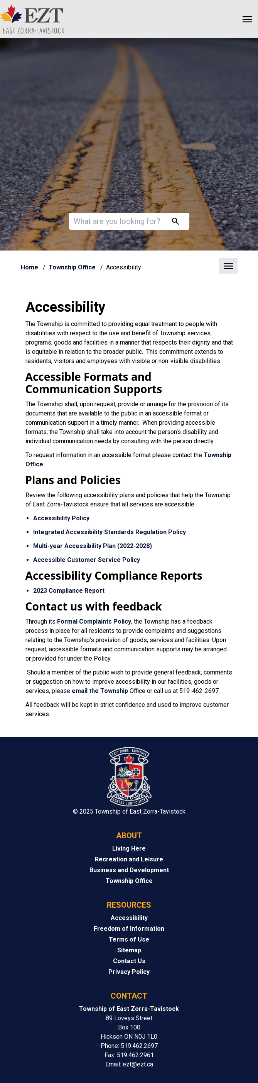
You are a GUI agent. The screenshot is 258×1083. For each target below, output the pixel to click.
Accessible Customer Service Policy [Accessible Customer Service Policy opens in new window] (86, 559)
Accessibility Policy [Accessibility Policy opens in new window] (61, 518)
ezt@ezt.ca (138, 1064)
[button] (129, 266)
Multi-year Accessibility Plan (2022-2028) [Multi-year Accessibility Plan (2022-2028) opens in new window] (92, 546)
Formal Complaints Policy (94, 621)
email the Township (100, 691)
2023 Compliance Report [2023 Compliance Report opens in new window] (69, 590)
